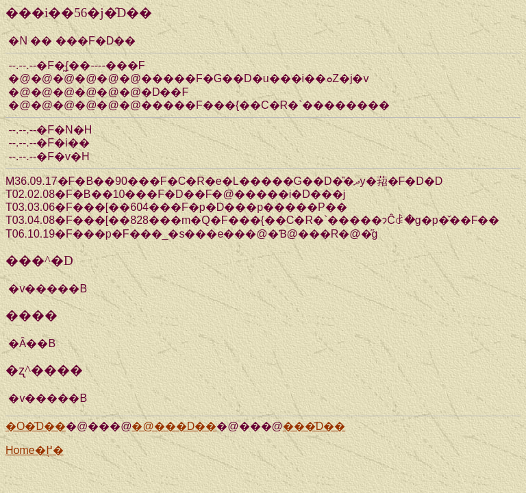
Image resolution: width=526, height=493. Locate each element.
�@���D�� (174, 426)
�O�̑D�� (35, 426)
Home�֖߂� (34, 450)
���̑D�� (314, 426)
